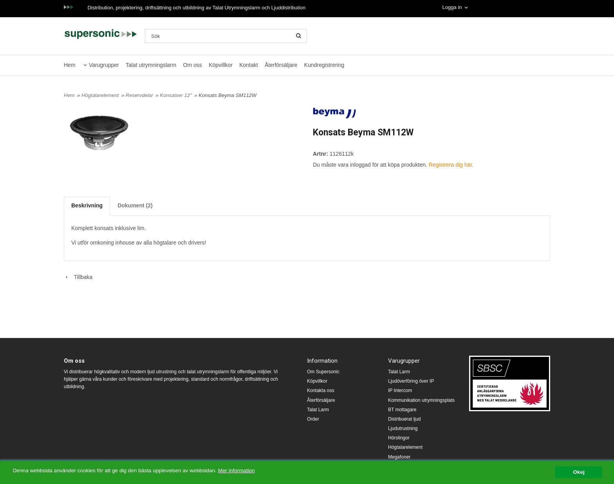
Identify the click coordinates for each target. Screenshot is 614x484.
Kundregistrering (324, 65)
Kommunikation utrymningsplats (421, 400)
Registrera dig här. (451, 165)
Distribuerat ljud (404, 419)
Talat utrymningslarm (151, 65)
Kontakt (248, 65)
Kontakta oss (320, 390)
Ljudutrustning (402, 428)
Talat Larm (318, 409)
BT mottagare (402, 409)
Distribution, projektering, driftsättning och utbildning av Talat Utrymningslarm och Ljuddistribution (196, 8)
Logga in (452, 7)
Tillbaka (78, 277)
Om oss (192, 65)
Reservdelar (140, 95)
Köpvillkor (221, 65)
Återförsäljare (281, 65)
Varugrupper (104, 65)
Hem (70, 65)
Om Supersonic (323, 371)
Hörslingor (399, 438)
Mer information (237, 470)
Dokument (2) (134, 205)
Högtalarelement (100, 95)
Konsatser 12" (176, 95)
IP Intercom (400, 390)
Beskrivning (87, 205)
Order (313, 419)
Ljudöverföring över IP (411, 381)
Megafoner (399, 457)
